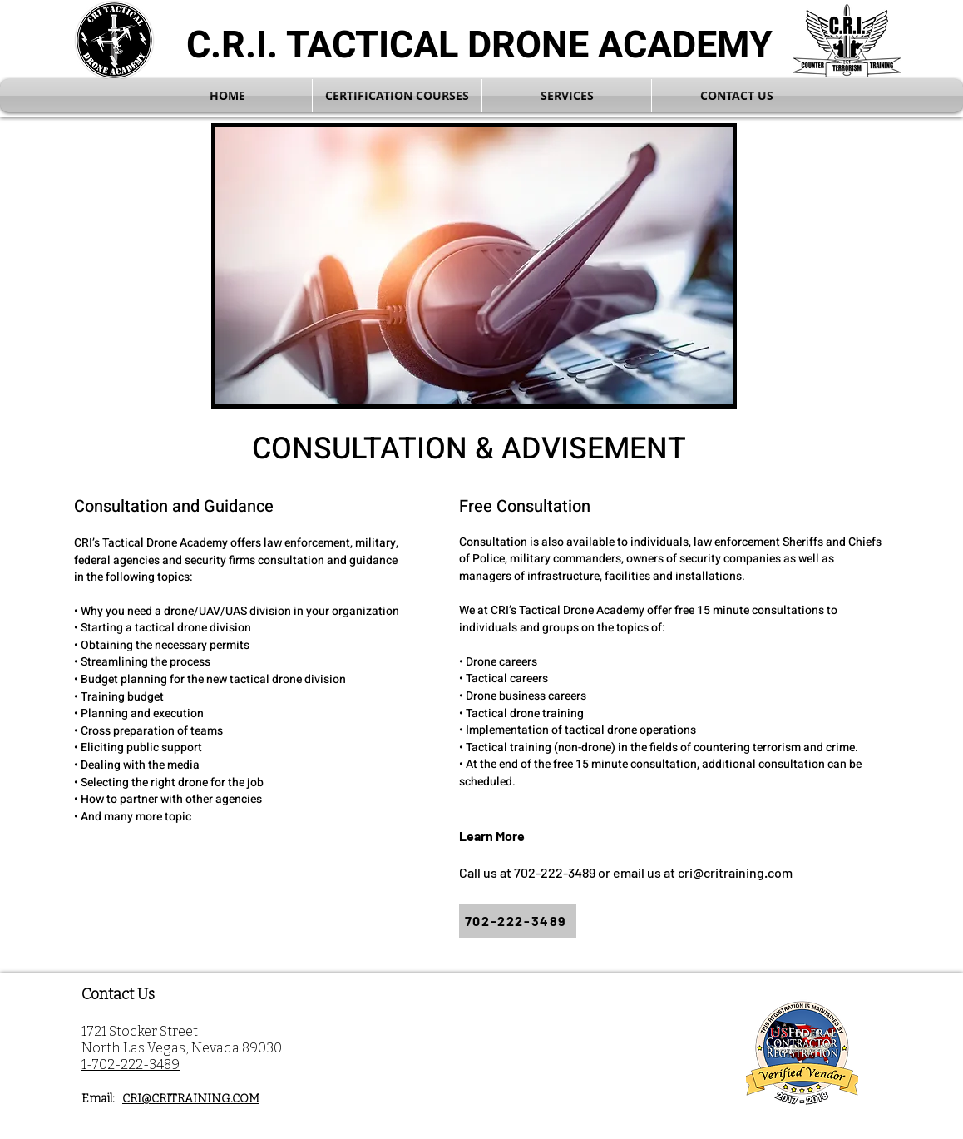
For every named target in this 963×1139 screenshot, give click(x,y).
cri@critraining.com (736, 872)
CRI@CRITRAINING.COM (190, 1099)
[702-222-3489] (517, 921)
